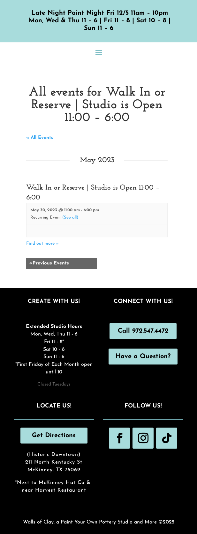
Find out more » (42, 243)
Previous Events (49, 263)
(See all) (70, 217)
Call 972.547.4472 (143, 331)
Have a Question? (143, 356)
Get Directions (54, 435)
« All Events (39, 137)
